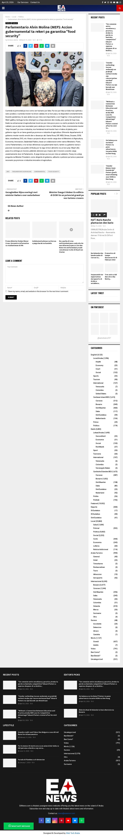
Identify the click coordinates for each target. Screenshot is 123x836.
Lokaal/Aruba (98, 433)
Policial (96, 528)
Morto (93, 638)
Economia (97, 542)
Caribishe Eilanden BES (102, 472)
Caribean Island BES (101, 397)
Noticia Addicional (100, 549)
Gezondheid (101, 436)
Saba (98, 411)
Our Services (22, 2)
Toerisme (97, 454)
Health (98, 362)
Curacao (99, 401)
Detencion (97, 627)
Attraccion (97, 574)
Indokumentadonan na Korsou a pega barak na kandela (44, 242)
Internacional (96, 581)
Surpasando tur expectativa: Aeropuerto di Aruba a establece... (97, 279)
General (96, 557)
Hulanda (96, 606)
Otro (95, 617)
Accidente (97, 624)
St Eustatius (95, 514)
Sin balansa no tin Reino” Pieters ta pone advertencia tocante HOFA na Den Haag (95, 697)
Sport (95, 450)
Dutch (93, 429)
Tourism (96, 379)
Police (95, 422)
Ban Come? (95, 652)
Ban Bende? (95, 656)
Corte (95, 539)
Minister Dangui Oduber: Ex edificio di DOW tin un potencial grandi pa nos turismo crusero (66, 195)
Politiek (96, 500)
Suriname (97, 613)
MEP (8, 171)
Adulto (95, 645)
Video (93, 649)
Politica (8, 23)
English (94, 355)
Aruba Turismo (97, 553)
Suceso (94, 620)
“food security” (53, 171)
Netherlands (101, 418)
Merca (95, 610)
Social (98, 372)
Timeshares (98, 564)
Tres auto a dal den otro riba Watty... (111, 276)
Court (98, 369)
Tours (95, 571)
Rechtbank (100, 447)
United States (101, 394)
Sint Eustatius (101, 415)
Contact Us (35, 2)
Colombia (99, 390)
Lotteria (96, 546)
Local (93, 521)
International (98, 383)
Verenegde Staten (103, 468)
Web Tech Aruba (73, 833)
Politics (96, 426)
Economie (100, 440)
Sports (96, 376)
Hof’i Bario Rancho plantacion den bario (102, 221)
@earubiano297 (104, 338)
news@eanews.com (66, 813)
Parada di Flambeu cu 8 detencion (31, 759)
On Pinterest (97, 307)
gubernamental (39, 171)
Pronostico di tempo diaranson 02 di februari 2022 (111, 256)
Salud (95, 525)
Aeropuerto (97, 578)
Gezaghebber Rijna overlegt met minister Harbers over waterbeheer (22, 194)
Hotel (95, 560)
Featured (14, 23)
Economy (99, 365)
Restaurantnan (99, 567)
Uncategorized (97, 659)
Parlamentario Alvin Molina (21, 171)
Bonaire (99, 404)
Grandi (96, 641)
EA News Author (12, 40)
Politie (95, 496)
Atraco (96, 631)
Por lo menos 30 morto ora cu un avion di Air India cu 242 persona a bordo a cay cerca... (38, 747)
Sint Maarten (101, 408)
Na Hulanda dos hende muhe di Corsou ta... (97, 255)
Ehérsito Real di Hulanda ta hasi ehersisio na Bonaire (96, 710)
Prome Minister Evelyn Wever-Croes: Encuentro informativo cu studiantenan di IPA (17, 243)
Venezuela (100, 387)
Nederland (100, 493)
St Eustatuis (95, 510)
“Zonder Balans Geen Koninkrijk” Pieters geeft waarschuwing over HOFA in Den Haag (111, 173)
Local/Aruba (98, 358)
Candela (96, 634)
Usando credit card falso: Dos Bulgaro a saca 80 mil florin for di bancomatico (38, 733)
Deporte (94, 507)
